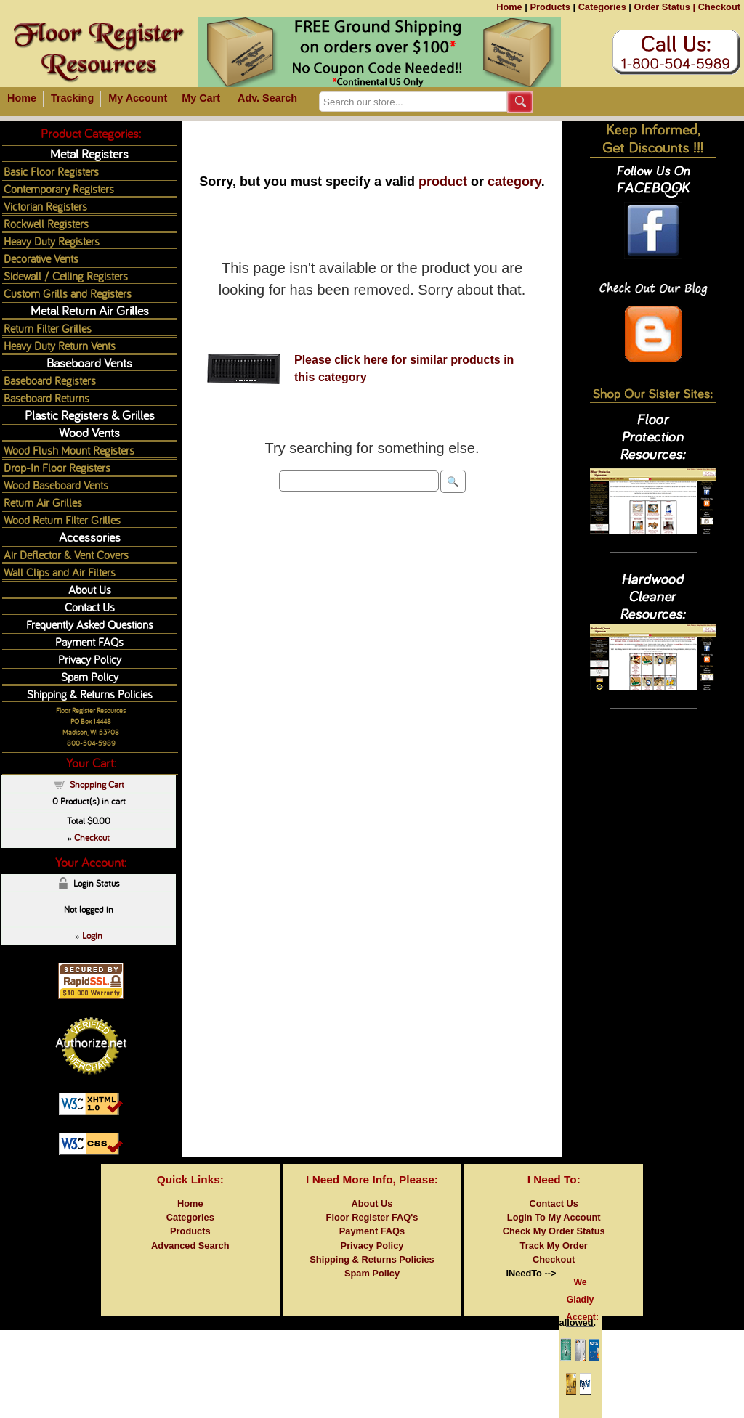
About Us (89, 589)
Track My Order (554, 1245)
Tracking (72, 98)
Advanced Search (190, 1245)
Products (550, 6)
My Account (137, 98)
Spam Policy (89, 676)
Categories (602, 6)
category (514, 181)
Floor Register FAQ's (372, 1217)
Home (509, 6)
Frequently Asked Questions (89, 624)
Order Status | (664, 6)
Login (92, 935)
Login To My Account (554, 1217)
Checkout (719, 6)
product (442, 181)
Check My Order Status (554, 1231)
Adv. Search (267, 98)
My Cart (201, 98)
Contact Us (90, 606)
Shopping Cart (97, 784)
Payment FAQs (89, 641)
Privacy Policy (89, 658)
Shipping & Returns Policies (90, 693)
